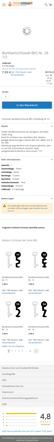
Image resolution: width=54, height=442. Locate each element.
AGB (4, 404)
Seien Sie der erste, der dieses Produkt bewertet (19, 69)
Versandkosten (17, 74)
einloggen (25, 208)
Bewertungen (7, 198)
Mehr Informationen (10, 159)
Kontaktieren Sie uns (12, 386)
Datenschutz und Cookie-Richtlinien (20, 367)
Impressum (8, 392)
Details (4, 126)
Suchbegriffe (8, 374)
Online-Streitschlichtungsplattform (20, 398)
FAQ (4, 380)
